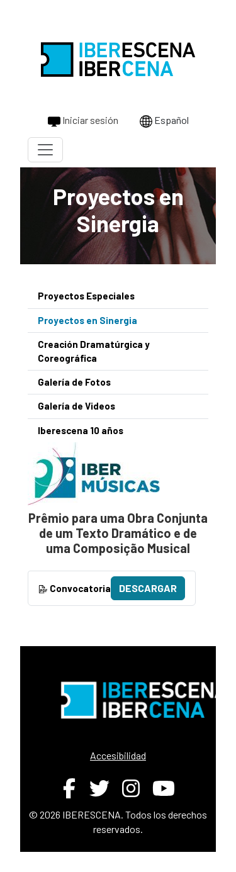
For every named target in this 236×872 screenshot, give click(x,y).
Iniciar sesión (83, 121)
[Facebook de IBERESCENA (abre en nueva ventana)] (69, 788)
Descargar (148, 588)
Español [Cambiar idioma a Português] (164, 121)
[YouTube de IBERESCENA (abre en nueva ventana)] (163, 788)
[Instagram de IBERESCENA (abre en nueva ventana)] (131, 788)
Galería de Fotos (74, 382)
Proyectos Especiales (86, 295)
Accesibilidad (118, 755)
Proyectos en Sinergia (87, 320)
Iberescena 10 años (80, 430)
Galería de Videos (76, 405)
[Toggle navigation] (45, 149)
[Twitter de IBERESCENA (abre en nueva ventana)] (99, 788)
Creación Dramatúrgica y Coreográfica (94, 350)
